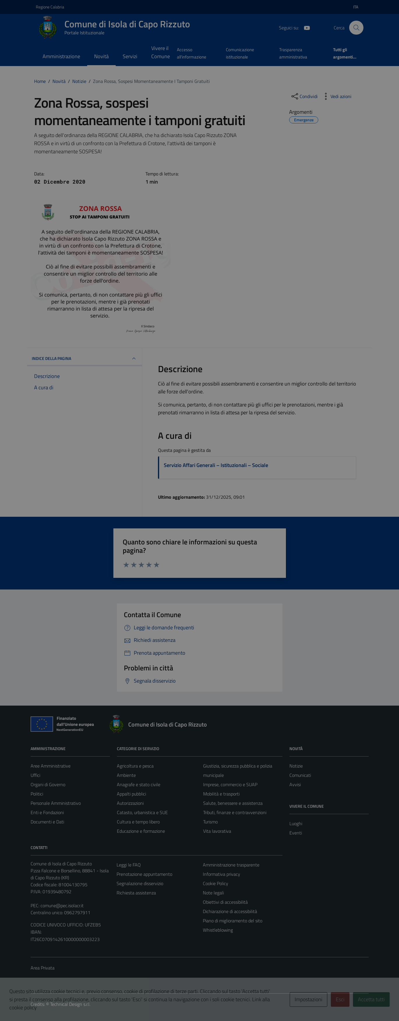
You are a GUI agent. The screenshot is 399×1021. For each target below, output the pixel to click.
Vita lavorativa (217, 831)
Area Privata (43, 967)
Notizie (296, 765)
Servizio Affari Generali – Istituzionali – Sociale (216, 465)
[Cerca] (356, 28)
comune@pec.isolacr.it (62, 905)
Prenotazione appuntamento (144, 874)
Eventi (295, 832)
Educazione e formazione (141, 831)
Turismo (210, 821)
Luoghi (295, 823)
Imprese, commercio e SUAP (230, 784)
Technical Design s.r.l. (70, 1004)
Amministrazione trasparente (231, 864)
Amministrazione (61, 56)
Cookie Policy (215, 883)
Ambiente (126, 775)
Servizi (130, 56)
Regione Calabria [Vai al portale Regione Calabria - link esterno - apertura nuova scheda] (50, 7)
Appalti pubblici (131, 793)
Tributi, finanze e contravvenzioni (234, 812)
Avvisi (295, 784)
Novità (101, 56)
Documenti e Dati (47, 821)
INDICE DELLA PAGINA (85, 358)
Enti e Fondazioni (47, 812)
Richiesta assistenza (136, 892)
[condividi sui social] (304, 96)
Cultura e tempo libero (138, 821)
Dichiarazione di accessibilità (230, 911)
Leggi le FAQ (129, 864)
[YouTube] (304, 27)
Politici (37, 793)
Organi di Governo (48, 784)
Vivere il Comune (160, 52)
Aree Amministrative (51, 765)
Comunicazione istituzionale (240, 53)
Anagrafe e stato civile (138, 784)
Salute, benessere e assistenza (233, 803)
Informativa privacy (221, 874)
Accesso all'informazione (191, 53)
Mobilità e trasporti (221, 793)
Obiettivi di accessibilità (225, 902)
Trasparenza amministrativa (293, 53)
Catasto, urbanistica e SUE (142, 812)
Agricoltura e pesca (135, 765)
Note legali (213, 892)
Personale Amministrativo (56, 803)
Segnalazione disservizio (140, 883)
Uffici (35, 775)
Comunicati (300, 775)
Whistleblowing (218, 929)
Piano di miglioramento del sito (232, 920)
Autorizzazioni (130, 803)
